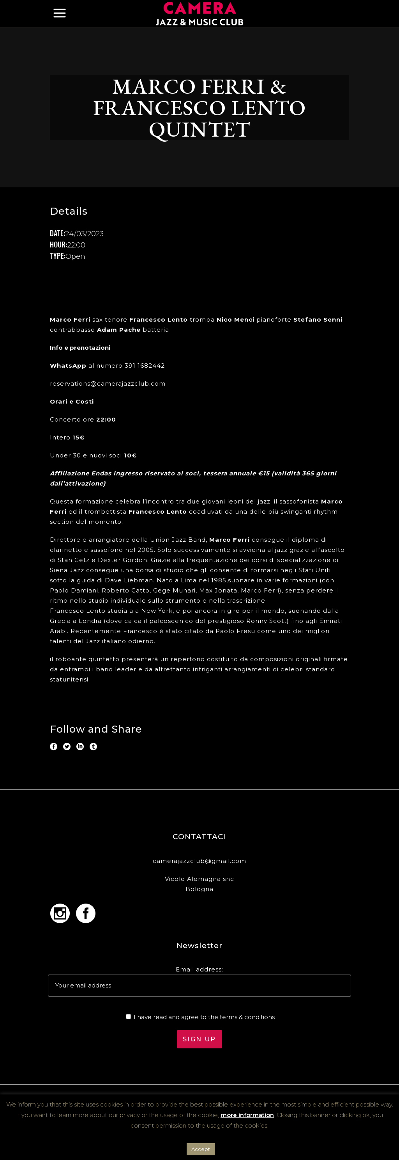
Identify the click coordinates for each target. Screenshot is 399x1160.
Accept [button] (200, 1149)
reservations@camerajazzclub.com (108, 383)
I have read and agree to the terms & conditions (204, 1017)
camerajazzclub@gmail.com (199, 861)
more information (247, 1115)
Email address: (199, 969)
